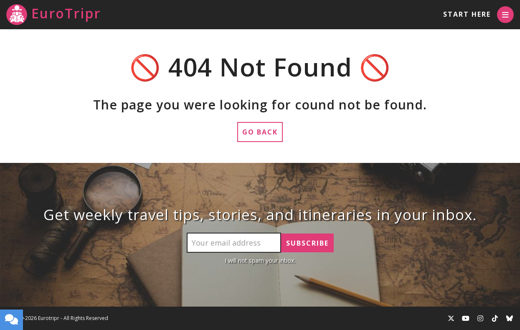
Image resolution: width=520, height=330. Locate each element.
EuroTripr (53, 14)
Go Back (260, 132)
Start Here (467, 14)
